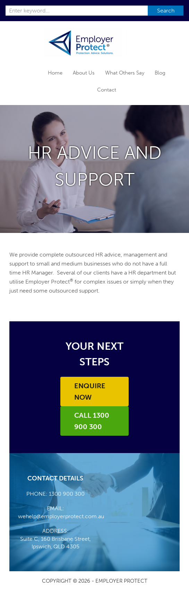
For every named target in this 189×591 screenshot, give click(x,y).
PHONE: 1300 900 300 (55, 493)
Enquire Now (89, 391)
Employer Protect (85, 43)
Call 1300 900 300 (91, 421)
